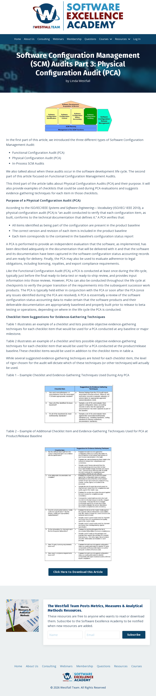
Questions (90, 39)
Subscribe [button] (133, 636)
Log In (137, 39)
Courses (105, 39)
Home (17, 39)
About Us (28, 39)
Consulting (43, 39)
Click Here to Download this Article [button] (78, 573)
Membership (74, 39)
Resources (123, 39)
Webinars (58, 39)
